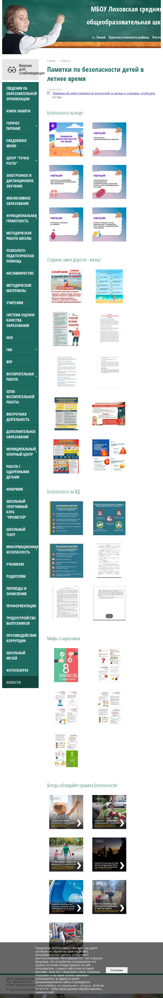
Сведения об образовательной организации (21, 93)
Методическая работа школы (18, 235)
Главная (51, 60)
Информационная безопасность (22, 549)
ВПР (9, 361)
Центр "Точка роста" (17, 160)
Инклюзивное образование (18, 200)
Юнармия (14, 489)
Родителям (16, 576)
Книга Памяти (18, 111)
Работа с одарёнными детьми (17, 472)
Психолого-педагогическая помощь (20, 256)
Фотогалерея (17, 670)
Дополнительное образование (21, 434)
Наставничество (20, 273)
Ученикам (15, 564)
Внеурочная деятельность (18, 416)
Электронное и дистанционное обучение (20, 181)
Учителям (14, 302)
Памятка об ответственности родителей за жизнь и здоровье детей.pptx (104, 93)
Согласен (116, 970)
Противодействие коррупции (21, 638)
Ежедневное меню (16, 143)
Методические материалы (18, 288)
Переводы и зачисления (16, 591)
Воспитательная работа (20, 376)
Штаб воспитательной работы (20, 397)
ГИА (9, 349)
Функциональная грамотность (21, 218)
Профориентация (21, 605)
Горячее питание (13, 125)
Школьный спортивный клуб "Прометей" (17, 509)
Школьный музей (15, 655)
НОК (9, 337)
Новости (13, 682)
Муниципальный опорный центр (21, 451)
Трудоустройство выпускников (21, 620)
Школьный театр (15, 532)
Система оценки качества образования (20, 320)
